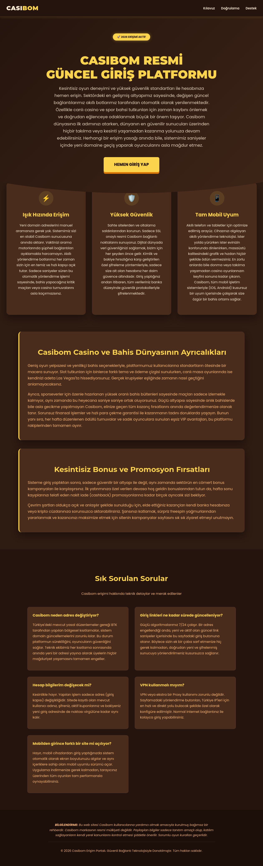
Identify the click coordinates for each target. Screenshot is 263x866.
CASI (22, 8)
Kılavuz (209, 8)
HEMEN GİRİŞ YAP (131, 164)
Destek (251, 8)
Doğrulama (230, 8)
